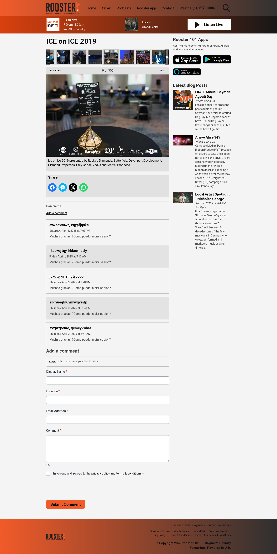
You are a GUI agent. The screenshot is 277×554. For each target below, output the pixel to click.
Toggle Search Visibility (226, 8)
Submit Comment (65, 504)
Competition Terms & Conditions (213, 535)
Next (160, 69)
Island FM (199, 531)
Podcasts (124, 8)
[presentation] (75, 487)
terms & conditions (129, 473)
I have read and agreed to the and (98, 473)
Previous (53, 69)
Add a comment (56, 213)
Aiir (227, 548)
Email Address (57, 411)
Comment (53, 430)
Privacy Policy (158, 535)
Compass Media (218, 531)
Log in (52, 361)
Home (91, 8)
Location (53, 391)
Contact (168, 8)
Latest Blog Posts (190, 85)
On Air (106, 8)
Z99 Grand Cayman (159, 531)
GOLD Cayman (182, 531)
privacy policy (100, 473)
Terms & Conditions (180, 535)
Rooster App (146, 8)
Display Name (56, 372)
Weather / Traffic (192, 8)
